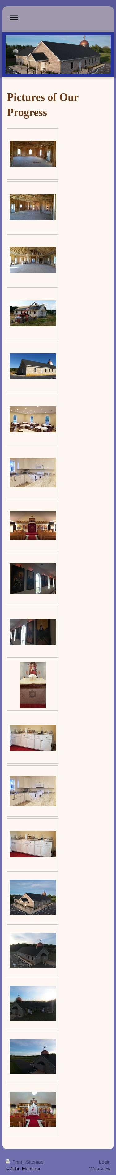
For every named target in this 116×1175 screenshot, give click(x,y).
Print (15, 1161)
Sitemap (34, 1161)
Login (105, 1161)
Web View (100, 1168)
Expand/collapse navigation (58, 17)
